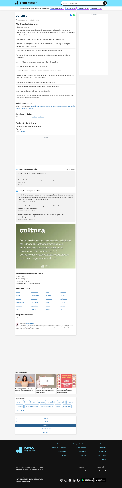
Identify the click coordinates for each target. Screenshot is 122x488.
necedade (19, 406)
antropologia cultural (32, 406)
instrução (33, 106)
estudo (18, 108)
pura (62, 309)
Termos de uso (61, 444)
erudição (72, 106)
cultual (32, 418)
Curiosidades (102, 451)
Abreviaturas (102, 447)
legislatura (64, 299)
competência (64, 106)
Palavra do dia (102, 455)
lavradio (32, 402)
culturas (22, 131)
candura (48, 295)
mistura (18, 299)
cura (17, 309)
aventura (33, 309)
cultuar (32, 422)
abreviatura (34, 302)
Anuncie (83, 455)
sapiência (31, 108)
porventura (34, 299)
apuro (48, 106)
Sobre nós (103, 444)
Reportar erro (62, 451)
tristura (63, 302)
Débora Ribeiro (30, 323)
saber (39, 106)
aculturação (67, 406)
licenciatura (34, 292)
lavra (25, 402)
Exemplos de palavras (79, 444)
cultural (58, 406)
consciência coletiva (47, 406)
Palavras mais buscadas (58, 447)
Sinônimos (81, 467)
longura (48, 302)
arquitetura (34, 306)
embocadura (35, 295)
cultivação (61, 402)
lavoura (19, 402)
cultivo (43, 106)
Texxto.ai (101, 471)
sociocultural (20, 410)
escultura (63, 292)
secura (48, 306)
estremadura (20, 302)
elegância (70, 402)
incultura (34, 117)
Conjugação (100, 467)
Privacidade (82, 451)
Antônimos (80, 471)
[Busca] (105, 3)
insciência (41, 117)
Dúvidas (104, 459)
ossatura (18, 295)
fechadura (49, 299)
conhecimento (55, 106)
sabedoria (24, 108)
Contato (63, 455)
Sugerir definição (81, 447)
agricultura (41, 402)
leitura (63, 295)
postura (48, 309)
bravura (18, 292)
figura (47, 292)
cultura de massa (58, 429)
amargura (19, 306)
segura (63, 306)
